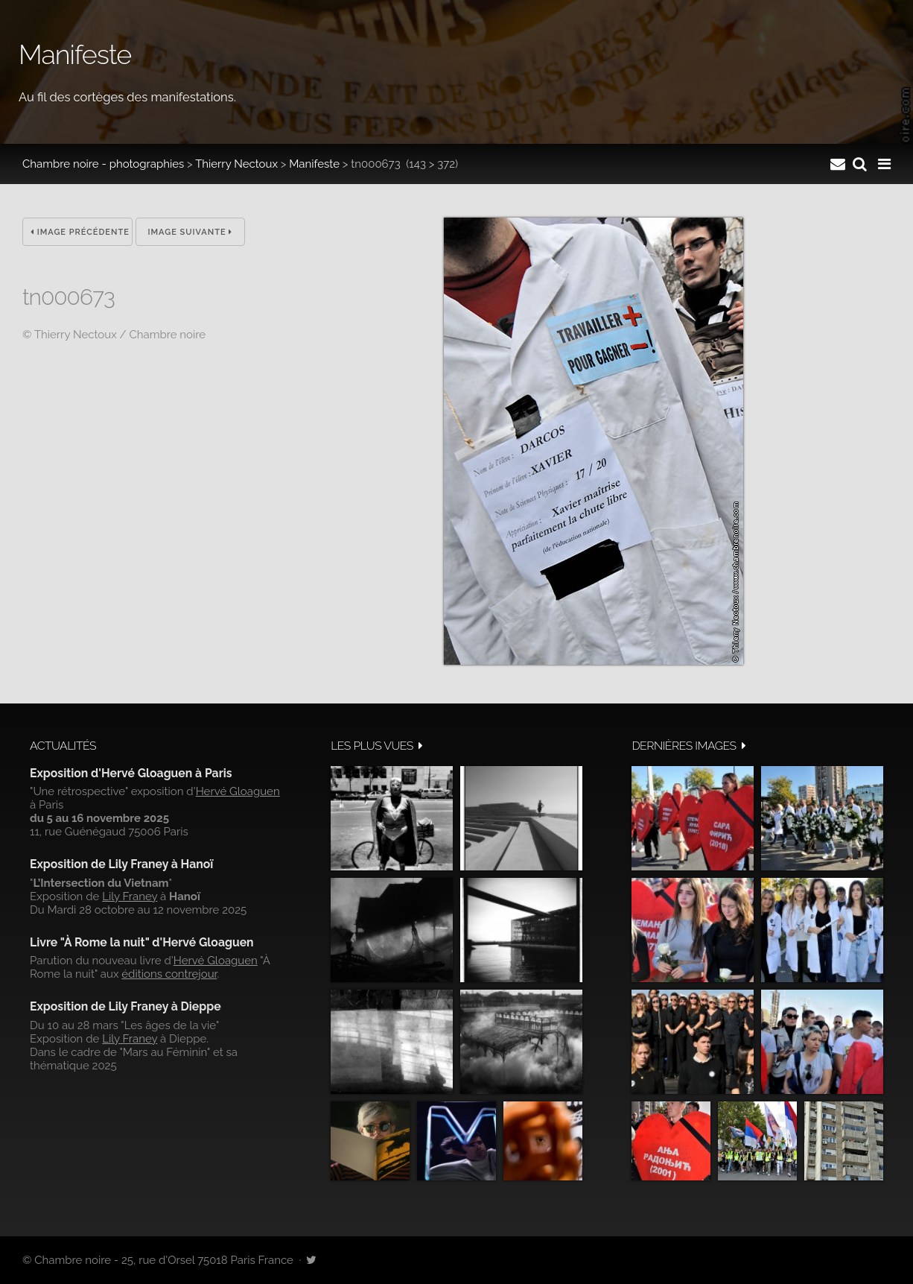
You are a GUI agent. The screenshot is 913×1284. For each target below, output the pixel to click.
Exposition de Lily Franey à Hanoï (121, 864)
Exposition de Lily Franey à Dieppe (125, 1006)
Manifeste (314, 164)
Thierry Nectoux (236, 164)
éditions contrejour (169, 974)
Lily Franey (129, 896)
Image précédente (80, 232)
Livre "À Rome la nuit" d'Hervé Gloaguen (142, 942)
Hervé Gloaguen (238, 791)
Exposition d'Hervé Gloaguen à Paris (131, 773)
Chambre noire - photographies (103, 164)
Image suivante (190, 232)
